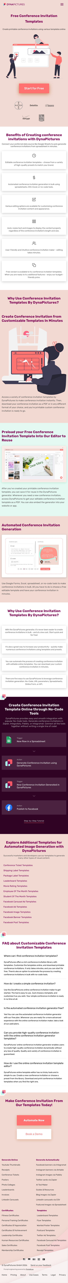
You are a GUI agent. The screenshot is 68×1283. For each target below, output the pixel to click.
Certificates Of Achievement (14, 1230)
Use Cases (33, 1275)
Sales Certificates (9, 1245)
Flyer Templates (44, 1220)
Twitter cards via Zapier (46, 1180)
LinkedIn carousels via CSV (48, 1199)
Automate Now (34, 1120)
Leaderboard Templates (15, 881)
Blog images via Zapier (46, 1195)
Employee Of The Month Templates (20, 891)
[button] (62, 4)
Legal (53, 1275)
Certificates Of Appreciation (14, 1225)
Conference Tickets (10, 1175)
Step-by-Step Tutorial (34, 821)
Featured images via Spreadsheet (51, 1204)
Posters (5, 1180)
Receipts (6, 1170)
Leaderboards (8, 1190)
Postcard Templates (46, 1230)
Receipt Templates (45, 1250)
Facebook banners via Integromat (51, 1165)
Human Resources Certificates (15, 1240)
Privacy (62, 1275)
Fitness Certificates (10, 1215)
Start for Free (34, 88)
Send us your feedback (41, 1265)
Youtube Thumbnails (11, 1165)
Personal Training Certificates (15, 1220)
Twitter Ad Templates (46, 1235)
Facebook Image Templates (16, 912)
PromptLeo (30, 1269)
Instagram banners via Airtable (50, 1170)
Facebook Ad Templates (15, 907)
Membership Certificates (13, 1250)
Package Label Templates (16, 875)
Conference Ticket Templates (18, 865)
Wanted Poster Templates (48, 1225)
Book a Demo (34, 1134)
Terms (44, 1275)
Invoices (5, 1195)
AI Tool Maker (42, 1185)
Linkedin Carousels (10, 1199)
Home (4, 1275)
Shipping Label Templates (16, 870)
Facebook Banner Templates (17, 917)
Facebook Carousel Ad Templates (19, 901)
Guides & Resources (45, 1190)
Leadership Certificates (12, 1235)
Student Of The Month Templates (20, 896)
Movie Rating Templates (15, 886)
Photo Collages (8, 1185)
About (23, 1275)
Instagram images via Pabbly (49, 1175)
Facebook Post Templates (16, 922)
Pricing (13, 1275)
